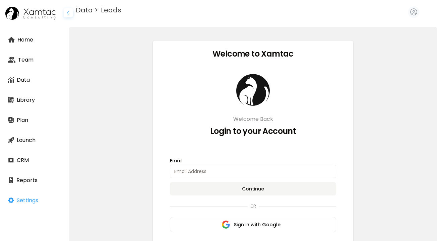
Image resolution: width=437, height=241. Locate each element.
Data (84, 10)
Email (176, 160)
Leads (111, 10)
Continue (253, 188)
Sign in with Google (251, 225)
